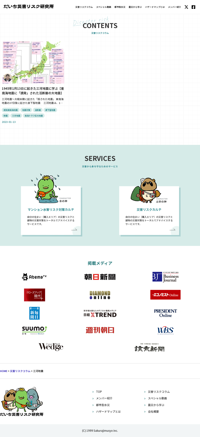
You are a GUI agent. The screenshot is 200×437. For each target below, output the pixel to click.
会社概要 (153, 411)
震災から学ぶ (135, 6)
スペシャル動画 (103, 6)
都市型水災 (119, 6)
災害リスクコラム (84, 6)
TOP (99, 392)
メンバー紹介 (174, 6)
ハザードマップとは (155, 6)
